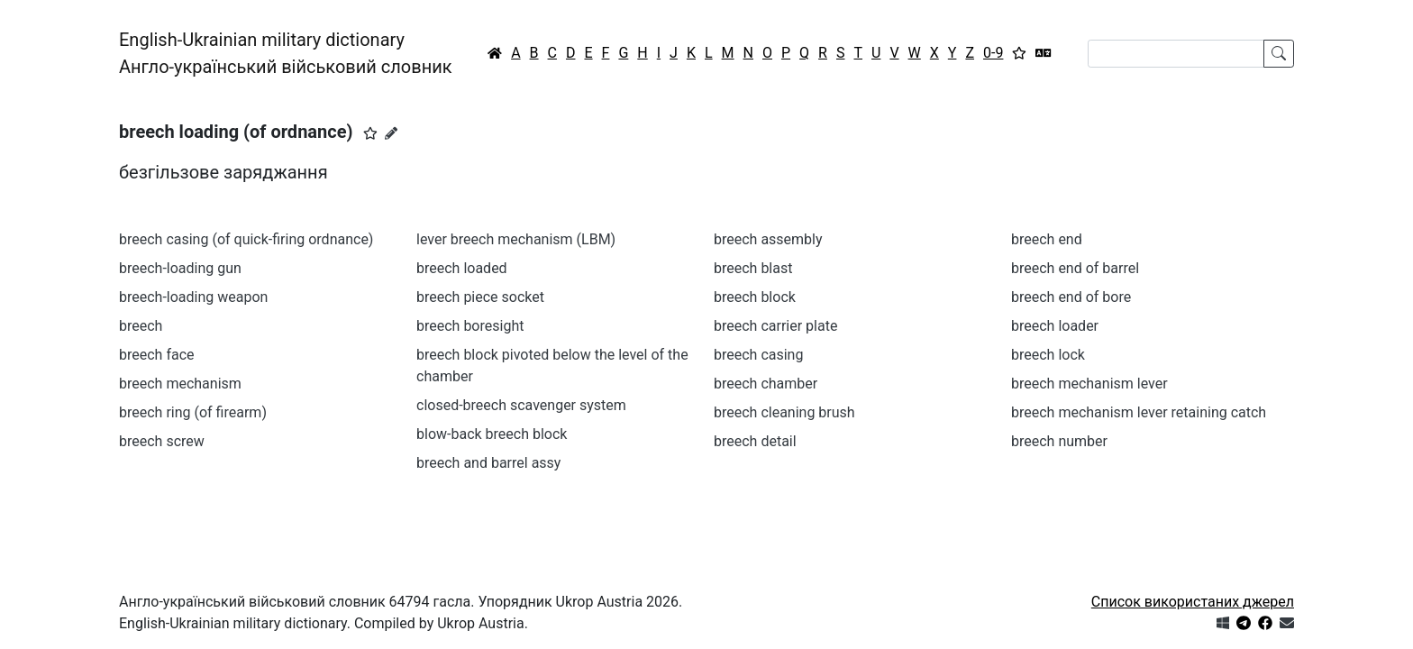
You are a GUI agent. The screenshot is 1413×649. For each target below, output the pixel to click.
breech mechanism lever (1089, 383)
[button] (370, 133)
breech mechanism (180, 383)
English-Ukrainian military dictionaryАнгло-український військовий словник (285, 53)
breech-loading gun (180, 268)
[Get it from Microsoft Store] (1223, 623)
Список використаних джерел (1192, 601)
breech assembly (768, 239)
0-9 (993, 52)
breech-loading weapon (193, 297)
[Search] (1176, 54)
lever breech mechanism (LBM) (515, 239)
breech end (1046, 239)
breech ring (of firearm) (193, 412)
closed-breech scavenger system (521, 405)
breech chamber (765, 383)
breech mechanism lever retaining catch (1138, 412)
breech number (1059, 441)
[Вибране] (1019, 53)
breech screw (162, 441)
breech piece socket (480, 297)
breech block (755, 297)
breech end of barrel (1075, 268)
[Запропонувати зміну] (391, 133)
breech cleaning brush (784, 412)
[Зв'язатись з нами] (1287, 623)
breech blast (753, 268)
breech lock (1048, 354)
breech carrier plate (775, 325)
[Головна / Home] (494, 53)
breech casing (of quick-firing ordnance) (246, 239)
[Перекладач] (1043, 53)
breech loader (1054, 325)
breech (140, 325)
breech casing (758, 354)
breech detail (755, 441)
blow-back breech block (491, 434)
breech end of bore (1071, 297)
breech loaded (461, 268)
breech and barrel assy (488, 462)
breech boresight (470, 325)
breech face (157, 354)
